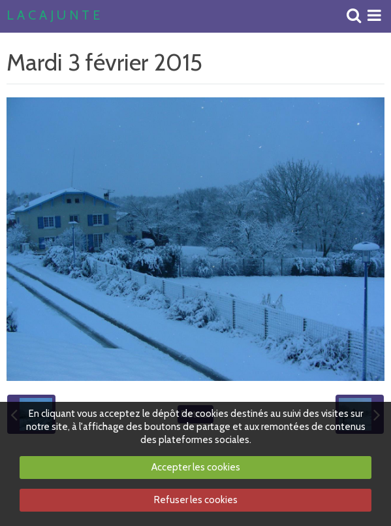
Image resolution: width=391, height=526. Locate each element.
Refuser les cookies (196, 500)
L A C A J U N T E (53, 15)
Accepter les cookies (195, 467)
